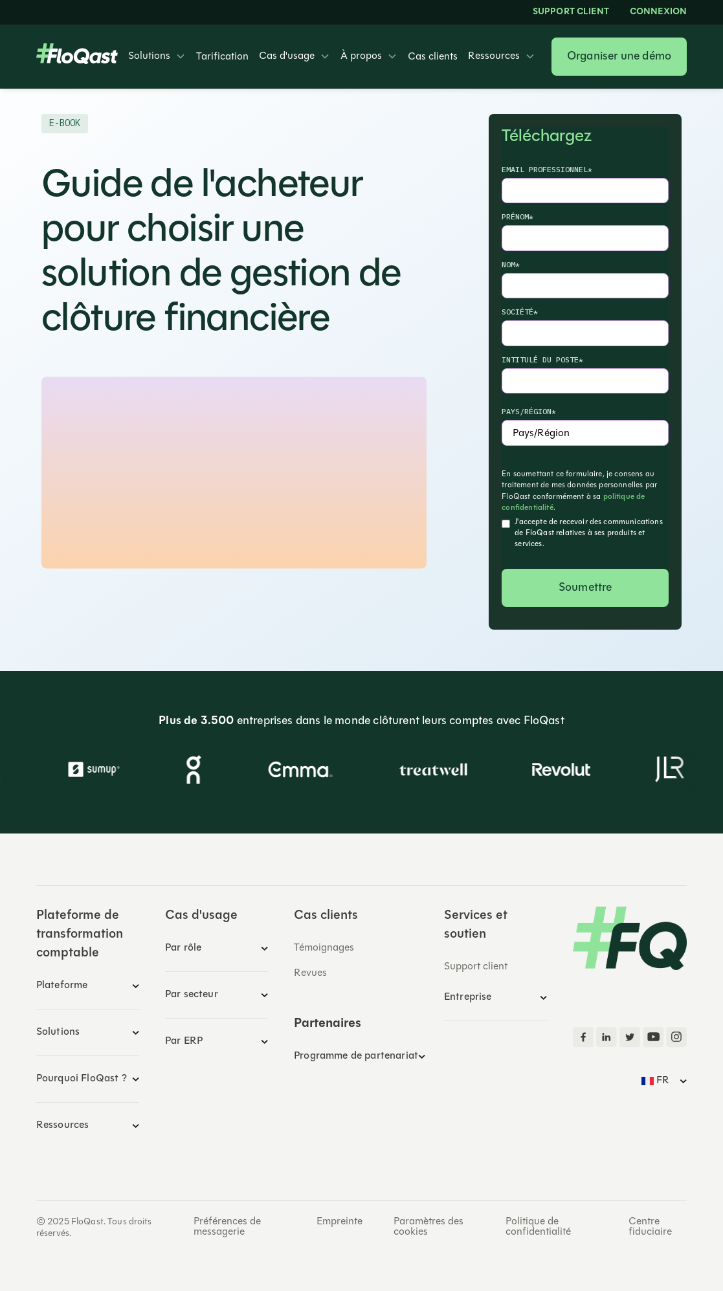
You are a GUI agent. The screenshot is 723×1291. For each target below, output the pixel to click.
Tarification (222, 57)
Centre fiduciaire (650, 1227)
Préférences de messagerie (227, 1227)
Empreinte (339, 1222)
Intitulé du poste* (542, 359)
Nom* (511, 264)
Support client (571, 12)
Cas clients (433, 57)
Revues (310, 973)
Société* (520, 311)
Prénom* (517, 216)
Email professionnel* (547, 169)
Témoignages (324, 948)
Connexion (658, 12)
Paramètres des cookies (428, 1227)
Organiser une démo (619, 56)
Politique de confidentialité (538, 1227)
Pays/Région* (529, 411)
